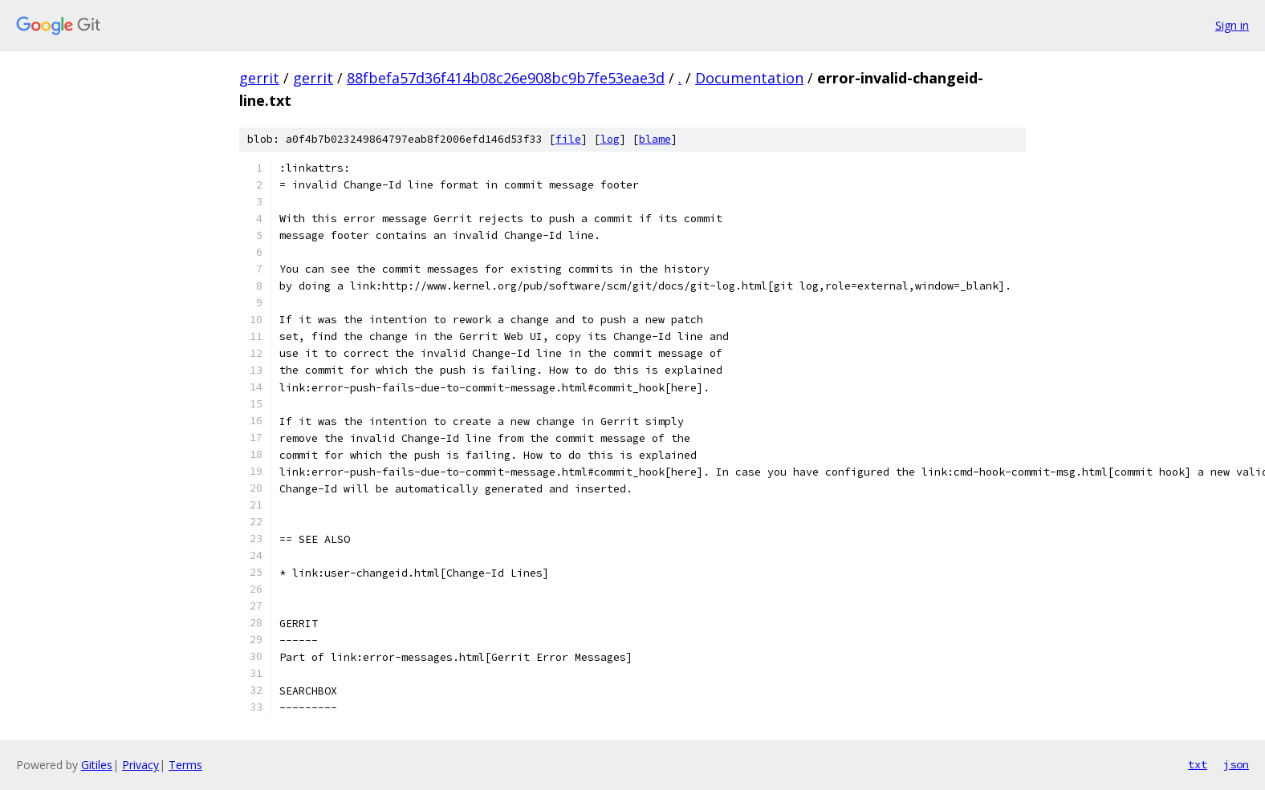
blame (655, 139)
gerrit (259, 77)
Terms (185, 764)
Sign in (1232, 25)
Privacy (140, 764)
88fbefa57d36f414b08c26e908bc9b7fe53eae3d (506, 77)
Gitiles (96, 764)
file (568, 139)
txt (1197, 764)
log (610, 139)
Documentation (749, 77)
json (1236, 764)
